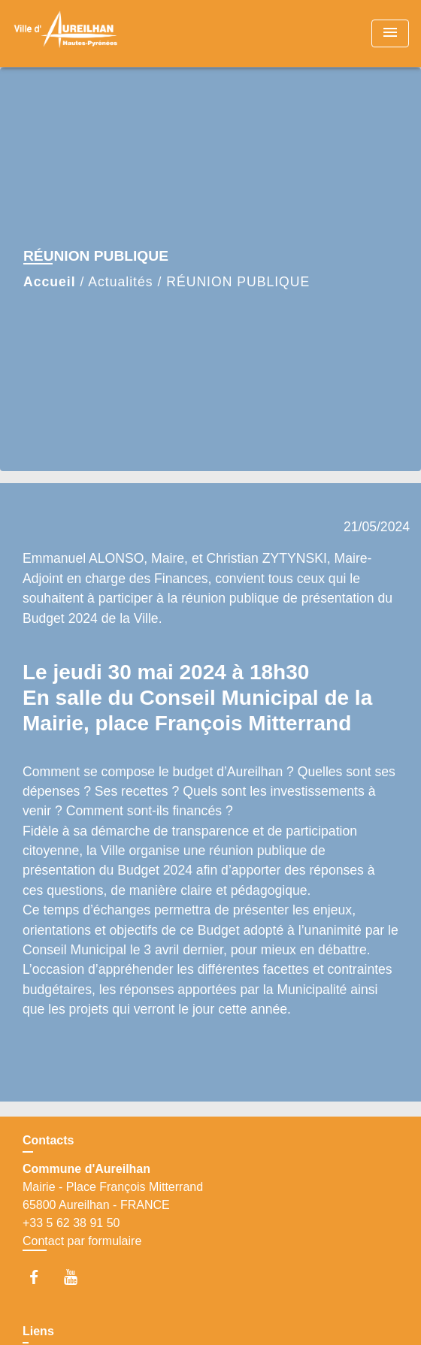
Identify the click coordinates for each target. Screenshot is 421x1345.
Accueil (49, 281)
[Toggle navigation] (390, 33)
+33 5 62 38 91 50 (71, 1223)
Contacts (48, 1140)
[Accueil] (68, 33)
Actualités (120, 281)
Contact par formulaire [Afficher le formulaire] (82, 1241)
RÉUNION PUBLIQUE (238, 281)
